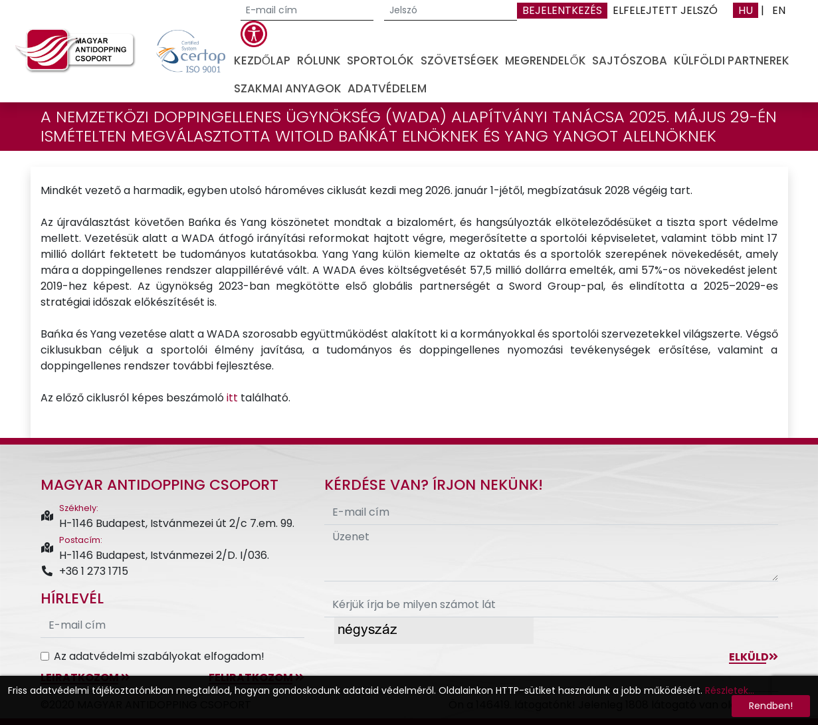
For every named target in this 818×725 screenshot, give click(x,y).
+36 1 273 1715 (84, 571)
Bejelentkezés (562, 10)
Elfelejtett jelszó (665, 10)
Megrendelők (545, 60)
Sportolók (380, 60)
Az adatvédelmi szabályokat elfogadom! (159, 656)
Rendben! (771, 705)
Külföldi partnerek (731, 60)
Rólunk (319, 60)
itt (232, 397)
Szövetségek (460, 60)
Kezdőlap (262, 60)
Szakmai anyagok (288, 88)
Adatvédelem (387, 88)
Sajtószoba (629, 60)
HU (745, 10)
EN (778, 10)
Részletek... (729, 690)
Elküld (753, 657)
